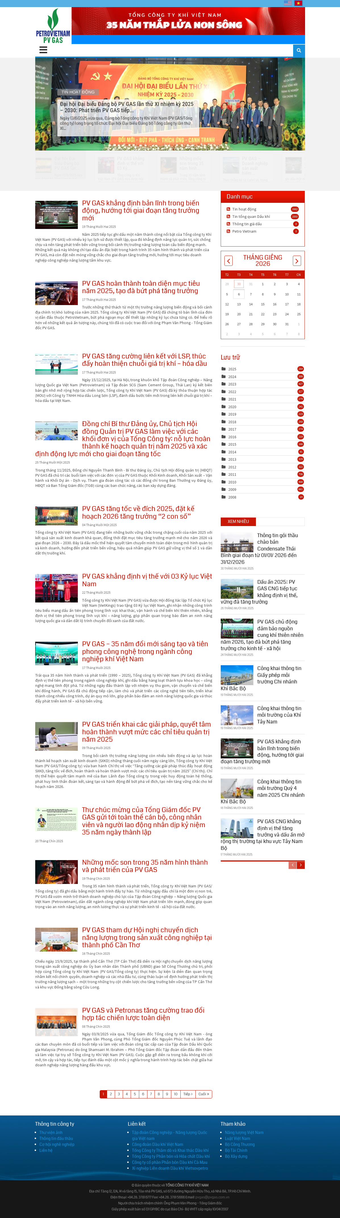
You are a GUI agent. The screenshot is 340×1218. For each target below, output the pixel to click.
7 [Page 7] (151, 1094)
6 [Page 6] (143, 1094)
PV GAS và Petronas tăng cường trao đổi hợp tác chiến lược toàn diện (56, 1022)
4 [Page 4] (127, 1094)
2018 (232, 421)
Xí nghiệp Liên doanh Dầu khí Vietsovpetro (170, 1168)
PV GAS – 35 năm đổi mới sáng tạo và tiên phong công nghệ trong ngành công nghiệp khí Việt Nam (56, 653)
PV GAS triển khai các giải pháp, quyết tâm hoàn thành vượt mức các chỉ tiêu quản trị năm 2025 (56, 736)
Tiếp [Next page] (186, 1094)
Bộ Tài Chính (236, 1150)
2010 (232, 482)
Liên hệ (46, 1150)
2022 (232, 391)
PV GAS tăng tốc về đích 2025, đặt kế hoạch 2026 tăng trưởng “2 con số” (56, 515)
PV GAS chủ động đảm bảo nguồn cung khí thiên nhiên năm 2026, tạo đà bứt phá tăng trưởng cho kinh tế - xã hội (262, 635)
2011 (232, 474)
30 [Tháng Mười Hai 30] (239, 283)
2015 (232, 444)
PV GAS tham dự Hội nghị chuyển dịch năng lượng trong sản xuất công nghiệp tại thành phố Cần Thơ (56, 940)
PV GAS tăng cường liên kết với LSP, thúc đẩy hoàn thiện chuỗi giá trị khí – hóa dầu (56, 364)
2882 (295, 209)
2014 (232, 451)
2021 (232, 399)
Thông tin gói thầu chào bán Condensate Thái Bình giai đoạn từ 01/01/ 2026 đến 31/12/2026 (259, 549)
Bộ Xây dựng (236, 1156)
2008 (232, 497)
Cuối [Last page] (202, 1094)
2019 (232, 414)
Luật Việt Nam (237, 1138)
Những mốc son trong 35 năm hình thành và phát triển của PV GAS (56, 872)
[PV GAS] (53, 25)
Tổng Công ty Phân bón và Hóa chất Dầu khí (171, 1156)
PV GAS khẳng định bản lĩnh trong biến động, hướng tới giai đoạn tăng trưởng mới (56, 215)
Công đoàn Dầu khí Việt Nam (157, 1144)
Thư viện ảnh (50, 1132)
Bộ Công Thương (240, 1144)
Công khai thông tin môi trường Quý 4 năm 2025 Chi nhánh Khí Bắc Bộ (262, 791)
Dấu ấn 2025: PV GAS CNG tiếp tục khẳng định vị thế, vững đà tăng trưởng (259, 592)
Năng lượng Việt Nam (244, 1132)
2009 (232, 489)
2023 (232, 384)
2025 (232, 369)
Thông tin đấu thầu (56, 1138)
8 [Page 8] (159, 1094)
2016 (232, 436)
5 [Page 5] (135, 1094)
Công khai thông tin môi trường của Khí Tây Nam (279, 715)
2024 (232, 376)
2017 (232, 429)
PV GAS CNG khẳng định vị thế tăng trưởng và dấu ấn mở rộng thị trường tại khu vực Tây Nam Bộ (262, 835)
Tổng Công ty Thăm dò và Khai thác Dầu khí (170, 1150)
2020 (232, 406)
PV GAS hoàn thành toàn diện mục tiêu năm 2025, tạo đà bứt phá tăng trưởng (56, 293)
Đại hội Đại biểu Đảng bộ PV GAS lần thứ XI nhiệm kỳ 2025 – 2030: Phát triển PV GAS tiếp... (170, 104)
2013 (232, 459)
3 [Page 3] (119, 1094)
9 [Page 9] (167, 1094)
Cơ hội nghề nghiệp (56, 1144)
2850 (295, 216)
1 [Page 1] (103, 1094)
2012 (232, 467)
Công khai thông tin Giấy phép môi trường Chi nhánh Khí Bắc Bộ (261, 678)
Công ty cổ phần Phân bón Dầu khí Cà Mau (169, 1162)
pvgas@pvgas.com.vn (212, 1197)
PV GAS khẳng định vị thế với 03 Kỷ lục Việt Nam (56, 588)
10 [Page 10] (176, 1094)
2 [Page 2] (111, 1094)
